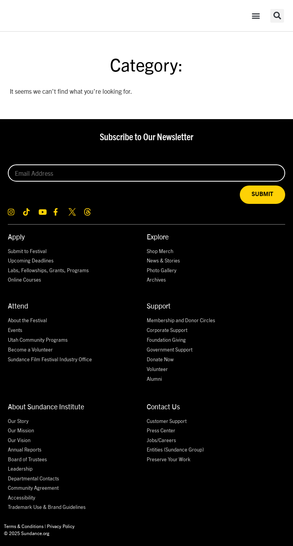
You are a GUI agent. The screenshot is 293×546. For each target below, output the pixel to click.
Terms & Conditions (23, 526)
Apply (16, 236)
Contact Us (163, 406)
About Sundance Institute (46, 406)
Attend (18, 305)
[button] (255, 15)
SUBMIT (262, 194)
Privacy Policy (61, 526)
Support (159, 305)
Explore (158, 236)
